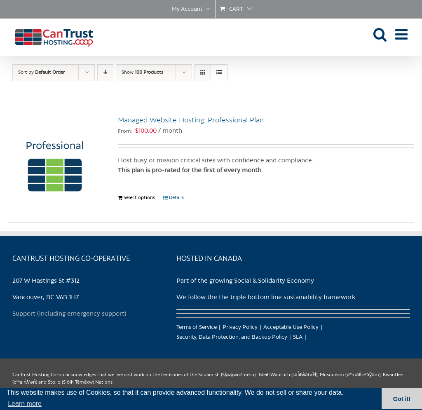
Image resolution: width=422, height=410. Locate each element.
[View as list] (219, 73)
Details (176, 198)
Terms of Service (196, 327)
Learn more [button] (25, 403)
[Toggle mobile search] (380, 34)
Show (142, 72)
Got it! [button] (401, 399)
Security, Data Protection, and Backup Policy (231, 337)
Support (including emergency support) (69, 314)
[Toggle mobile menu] (402, 34)
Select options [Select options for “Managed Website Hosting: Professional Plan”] (139, 198)
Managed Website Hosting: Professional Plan (191, 120)
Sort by (41, 72)
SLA (297, 337)
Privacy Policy (240, 327)
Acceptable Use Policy (291, 327)
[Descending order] (105, 72)
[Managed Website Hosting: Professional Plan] (54, 156)
